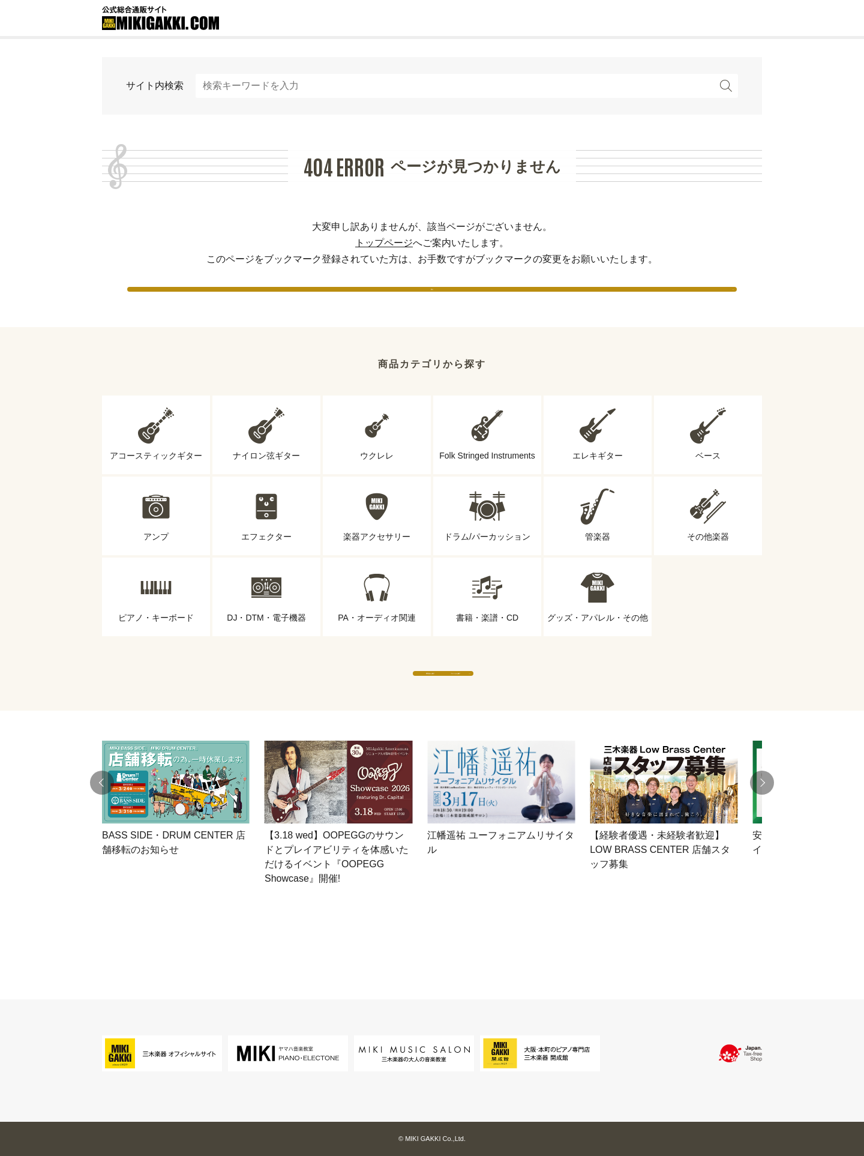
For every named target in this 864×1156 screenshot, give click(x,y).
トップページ (384, 243)
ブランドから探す (543, 708)
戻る (432, 300)
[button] (102, 829)
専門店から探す (321, 708)
